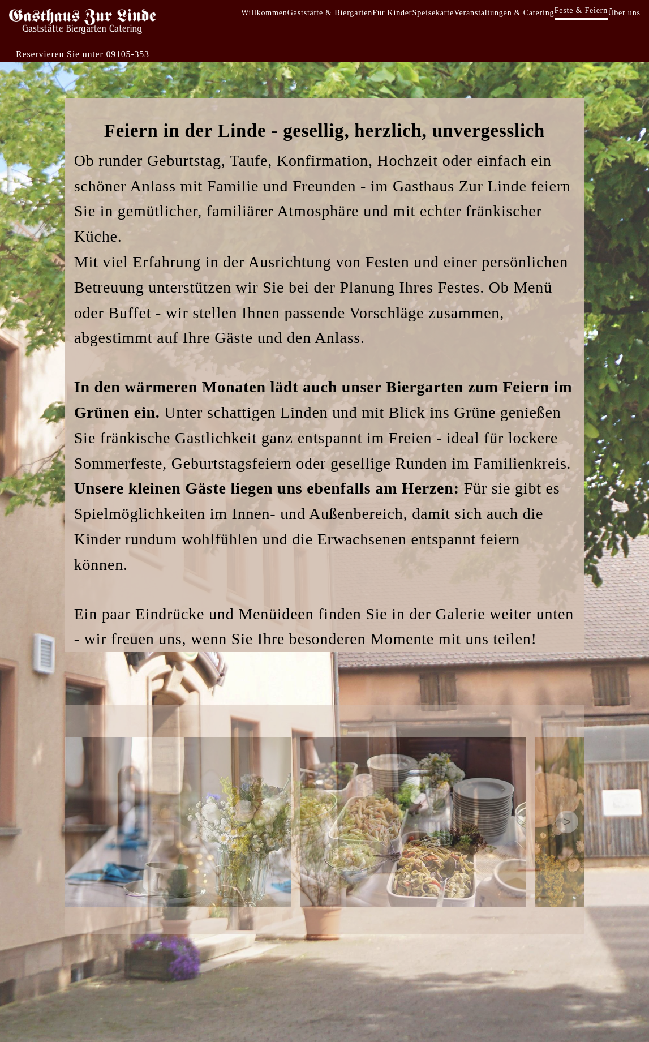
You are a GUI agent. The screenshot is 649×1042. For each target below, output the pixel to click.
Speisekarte (433, 12)
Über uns (624, 12)
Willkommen (264, 12)
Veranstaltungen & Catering (504, 12)
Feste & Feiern (581, 10)
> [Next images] (567, 821)
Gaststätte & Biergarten (329, 12)
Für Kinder (392, 12)
